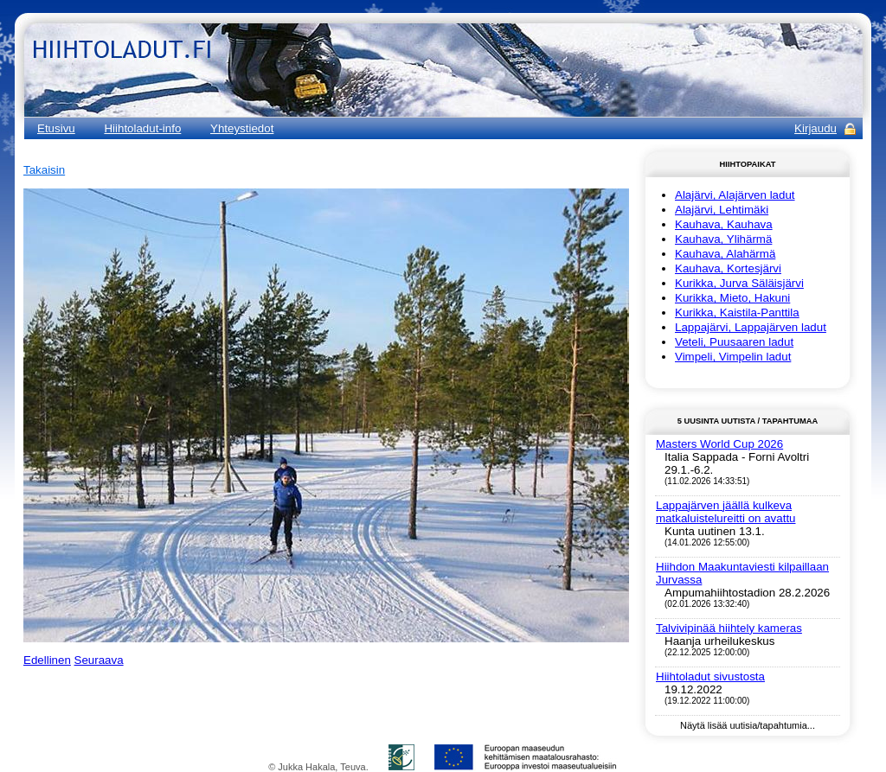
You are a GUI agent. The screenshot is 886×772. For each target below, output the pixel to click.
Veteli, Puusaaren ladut (734, 341)
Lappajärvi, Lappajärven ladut (750, 327)
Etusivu (56, 128)
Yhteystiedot (241, 128)
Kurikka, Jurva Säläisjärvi (739, 283)
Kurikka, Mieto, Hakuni (732, 297)
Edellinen (47, 660)
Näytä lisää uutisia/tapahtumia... (747, 725)
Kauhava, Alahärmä (725, 253)
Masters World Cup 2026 (719, 443)
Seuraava (99, 660)
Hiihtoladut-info (142, 128)
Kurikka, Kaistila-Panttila (737, 312)
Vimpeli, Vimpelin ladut (733, 356)
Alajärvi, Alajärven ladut (735, 194)
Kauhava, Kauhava (724, 224)
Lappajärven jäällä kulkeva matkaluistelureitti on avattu (726, 512)
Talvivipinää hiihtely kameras (729, 628)
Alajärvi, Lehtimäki (721, 209)
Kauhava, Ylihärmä (723, 239)
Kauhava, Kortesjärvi (728, 268)
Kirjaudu (815, 128)
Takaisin (44, 169)
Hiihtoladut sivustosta (710, 676)
